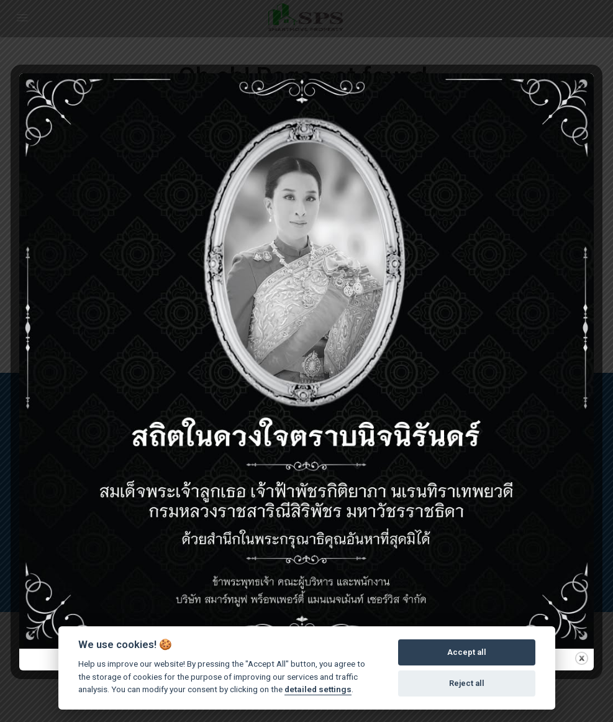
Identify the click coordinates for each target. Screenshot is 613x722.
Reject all (466, 683)
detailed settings (318, 689)
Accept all (466, 652)
